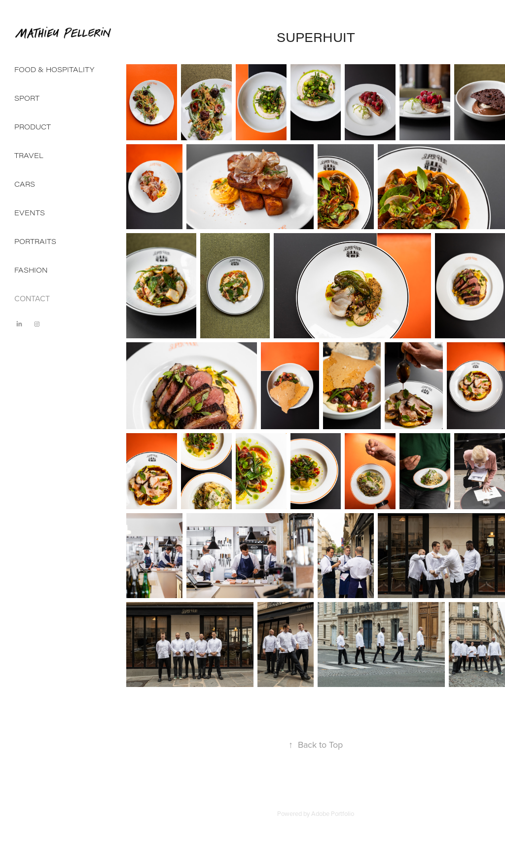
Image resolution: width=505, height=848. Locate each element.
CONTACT (32, 298)
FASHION (31, 270)
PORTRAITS (35, 241)
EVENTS (29, 212)
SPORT (26, 98)
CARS (24, 184)
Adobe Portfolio (332, 813)
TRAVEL (28, 155)
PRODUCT (32, 126)
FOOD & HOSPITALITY (54, 69)
